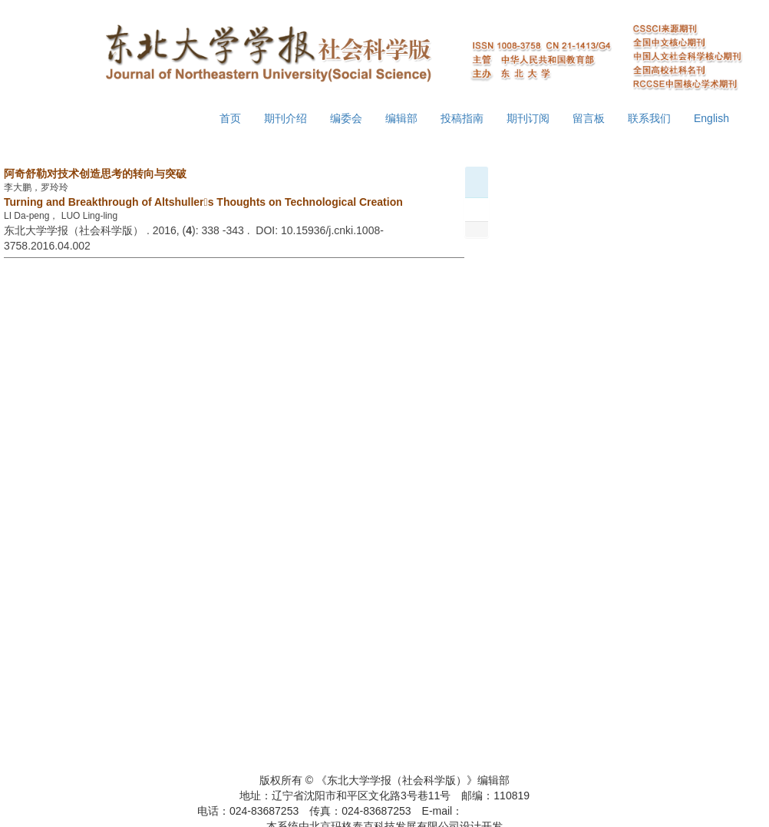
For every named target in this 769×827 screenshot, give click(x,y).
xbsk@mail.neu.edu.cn (517, 811)
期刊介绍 (285, 118)
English (711, 118)
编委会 (346, 118)
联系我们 (649, 118)
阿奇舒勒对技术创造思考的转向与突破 (95, 173)
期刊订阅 (528, 118)
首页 (230, 118)
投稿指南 (462, 118)
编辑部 (401, 118)
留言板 (589, 118)
